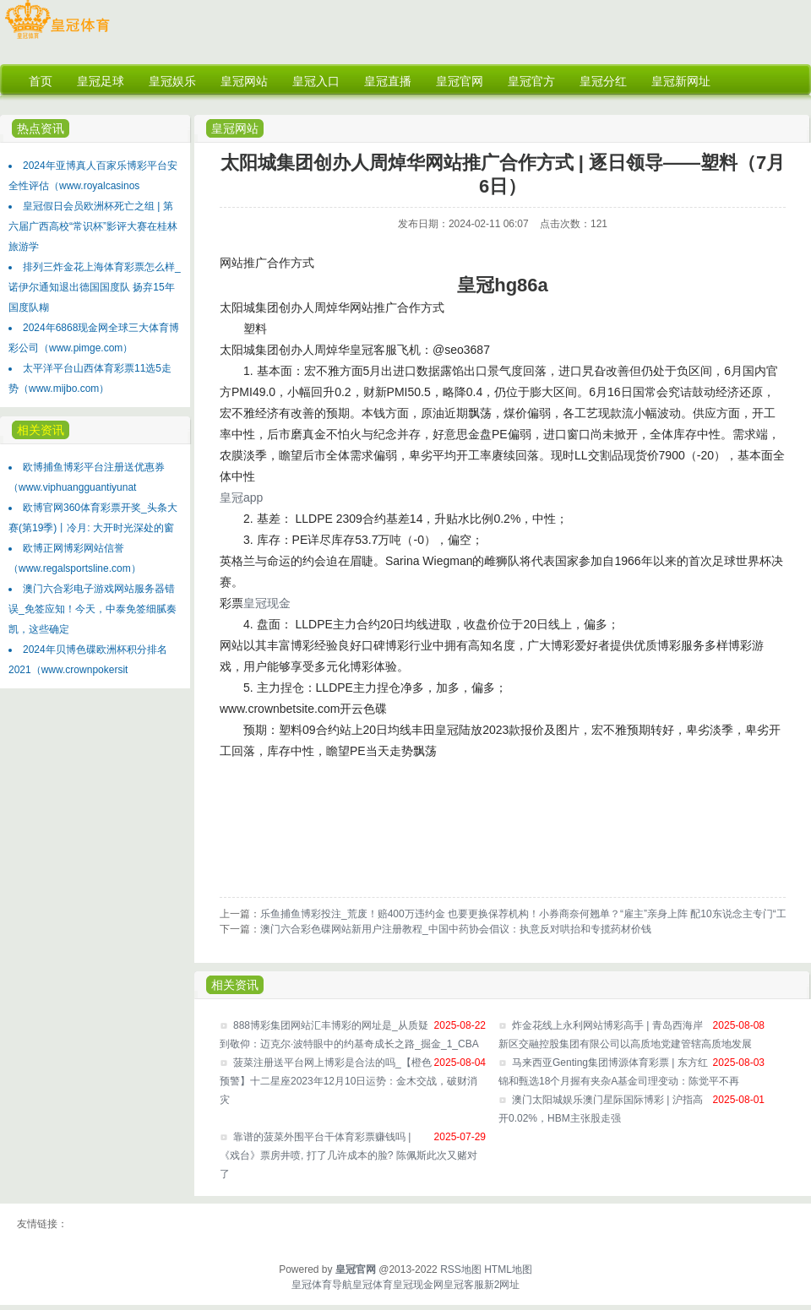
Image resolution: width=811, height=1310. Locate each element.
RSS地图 (461, 1269)
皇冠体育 (372, 1285)
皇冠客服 (464, 1285)
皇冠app (241, 497)
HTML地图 (508, 1269)
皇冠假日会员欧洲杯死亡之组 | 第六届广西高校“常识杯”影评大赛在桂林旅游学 (92, 226)
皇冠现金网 (418, 1285)
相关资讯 (40, 430)
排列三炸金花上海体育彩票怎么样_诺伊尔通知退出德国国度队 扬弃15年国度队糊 (94, 287)
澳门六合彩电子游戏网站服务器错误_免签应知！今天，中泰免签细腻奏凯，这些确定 (92, 609)
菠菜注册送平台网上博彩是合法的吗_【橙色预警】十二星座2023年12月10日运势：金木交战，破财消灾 (348, 1081)
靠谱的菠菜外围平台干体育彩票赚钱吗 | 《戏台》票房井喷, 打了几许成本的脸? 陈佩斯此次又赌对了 (348, 1155)
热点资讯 (40, 128)
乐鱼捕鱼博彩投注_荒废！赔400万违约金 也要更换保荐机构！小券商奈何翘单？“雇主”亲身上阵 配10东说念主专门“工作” (530, 914)
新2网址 (502, 1285)
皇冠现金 (267, 603)
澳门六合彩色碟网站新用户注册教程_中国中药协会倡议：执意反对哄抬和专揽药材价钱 (455, 929)
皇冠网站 (235, 128)
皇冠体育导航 (321, 1285)
